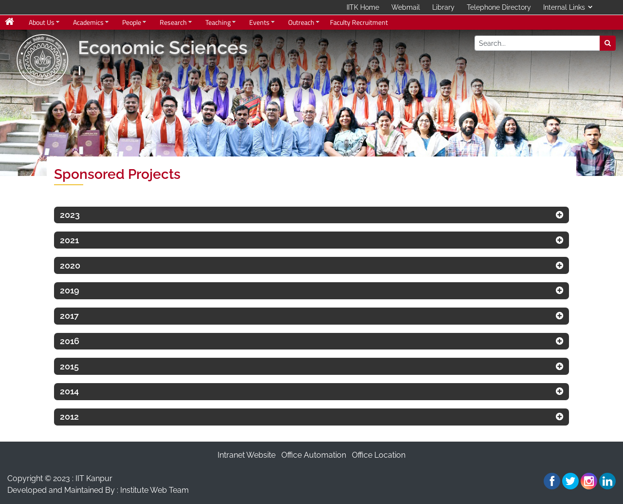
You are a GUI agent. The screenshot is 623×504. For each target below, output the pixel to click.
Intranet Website (246, 455)
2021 (69, 240)
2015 (69, 366)
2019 (69, 290)
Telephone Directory (499, 7)
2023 (70, 215)
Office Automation (313, 455)
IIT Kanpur (93, 478)
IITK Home (363, 7)
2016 (69, 341)
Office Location (378, 455)
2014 (69, 391)
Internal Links (564, 7)
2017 (69, 315)
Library (443, 7)
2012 (69, 416)
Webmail (405, 7)
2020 (70, 265)
